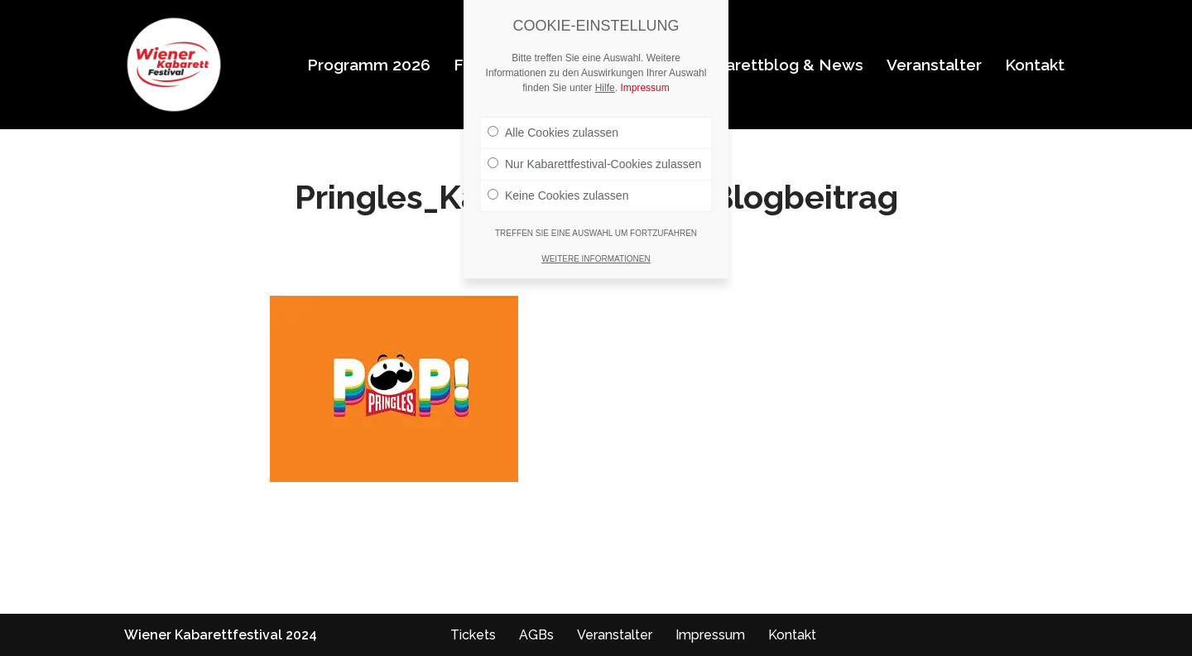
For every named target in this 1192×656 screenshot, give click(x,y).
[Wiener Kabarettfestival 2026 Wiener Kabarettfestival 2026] (173, 64)
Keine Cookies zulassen (558, 195)
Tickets (473, 635)
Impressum (710, 635)
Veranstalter (934, 64)
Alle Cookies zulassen (553, 132)
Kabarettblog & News (779, 64)
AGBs (536, 635)
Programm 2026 (368, 64)
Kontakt (1035, 64)
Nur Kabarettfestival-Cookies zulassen (594, 164)
